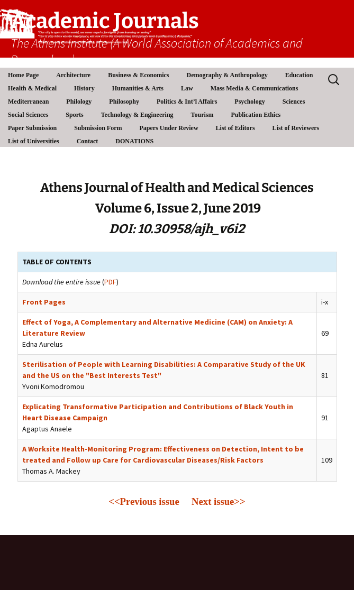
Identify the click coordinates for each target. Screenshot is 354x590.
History (84, 88)
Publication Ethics (255, 114)
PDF (110, 282)
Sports (74, 114)
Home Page (23, 75)
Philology (79, 101)
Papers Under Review (169, 128)
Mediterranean (28, 101)
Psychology (249, 101)
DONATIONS (134, 141)
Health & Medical (32, 88)
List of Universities (33, 141)
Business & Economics (138, 75)
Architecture (73, 75)
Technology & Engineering (137, 114)
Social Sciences (28, 114)
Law (187, 88)
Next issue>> (219, 501)
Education (299, 75)
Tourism (202, 114)
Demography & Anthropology (227, 75)
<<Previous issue (150, 501)
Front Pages (44, 302)
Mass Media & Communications (254, 88)
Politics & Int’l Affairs (187, 101)
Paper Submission (32, 128)
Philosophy (124, 101)
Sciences (294, 101)
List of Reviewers (296, 128)
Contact (87, 141)
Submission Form (98, 128)
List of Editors (235, 128)
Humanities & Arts (138, 88)
